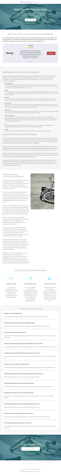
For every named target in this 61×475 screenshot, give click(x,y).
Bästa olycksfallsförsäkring (28, 463)
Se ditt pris (51, 53)
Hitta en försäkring (30, 449)
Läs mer (30, 61)
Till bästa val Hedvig (30, 19)
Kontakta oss (38, 471)
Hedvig (37, 463)
